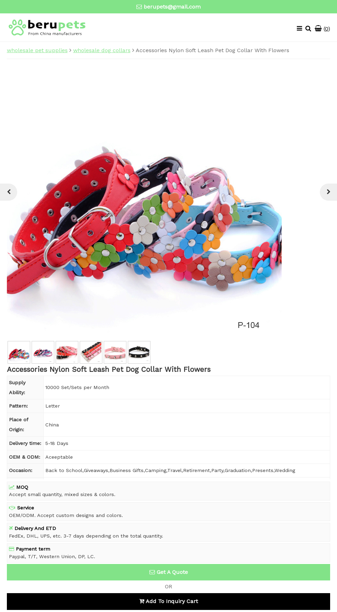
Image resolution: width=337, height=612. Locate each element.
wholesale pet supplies (37, 50)
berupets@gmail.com (172, 6)
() (322, 28)
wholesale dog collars (102, 50)
